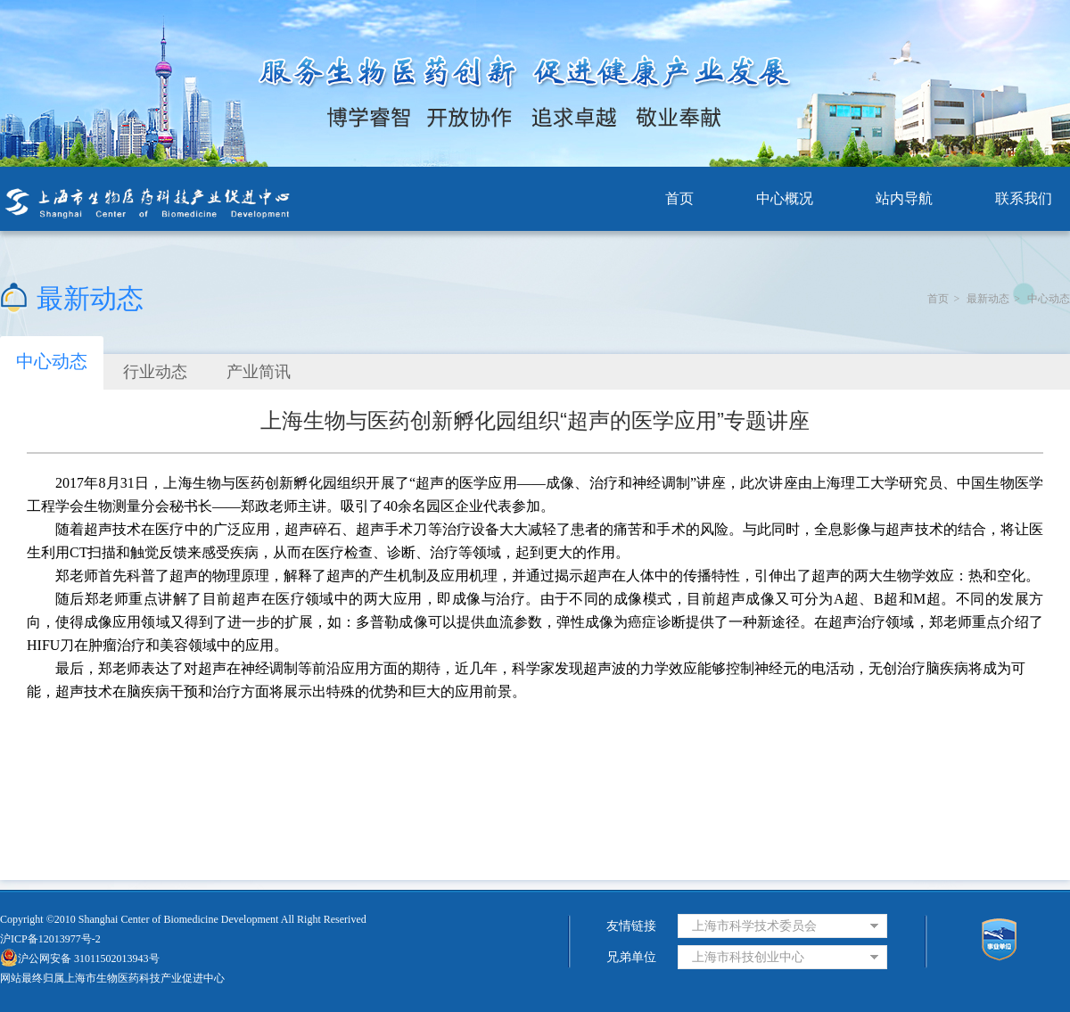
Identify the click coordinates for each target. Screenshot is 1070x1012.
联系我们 (1023, 198)
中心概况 (784, 198)
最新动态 (988, 298)
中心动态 (1048, 298)
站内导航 (904, 198)
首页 (679, 198)
